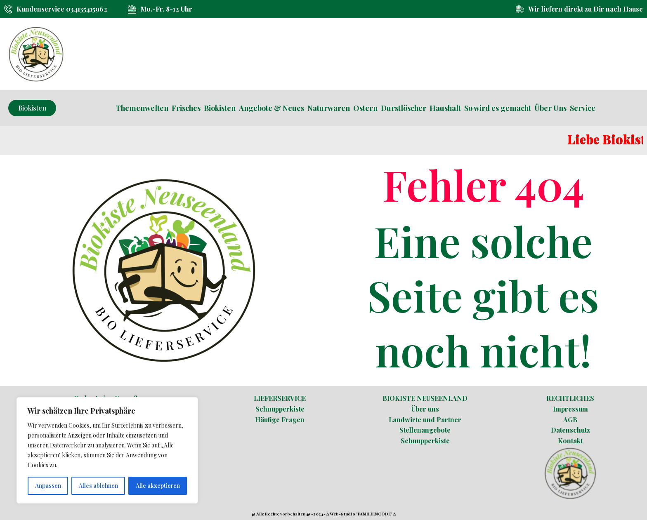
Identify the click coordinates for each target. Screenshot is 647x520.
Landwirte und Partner (425, 419)
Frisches (186, 108)
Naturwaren (328, 108)
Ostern (365, 108)
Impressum (570, 409)
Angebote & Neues (271, 108)
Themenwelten (142, 108)
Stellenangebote (425, 430)
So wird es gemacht (497, 108)
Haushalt (445, 108)
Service (582, 108)
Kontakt (570, 440)
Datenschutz (570, 430)
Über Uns (550, 108)
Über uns (425, 409)
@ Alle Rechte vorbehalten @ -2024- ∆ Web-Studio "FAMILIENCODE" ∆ (323, 514)
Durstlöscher (403, 108)
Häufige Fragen (280, 419)
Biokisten (220, 108)
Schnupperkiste (280, 409)
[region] (107, 450)
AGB (570, 419)
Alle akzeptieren (158, 485)
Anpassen (48, 485)
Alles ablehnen (98, 485)
